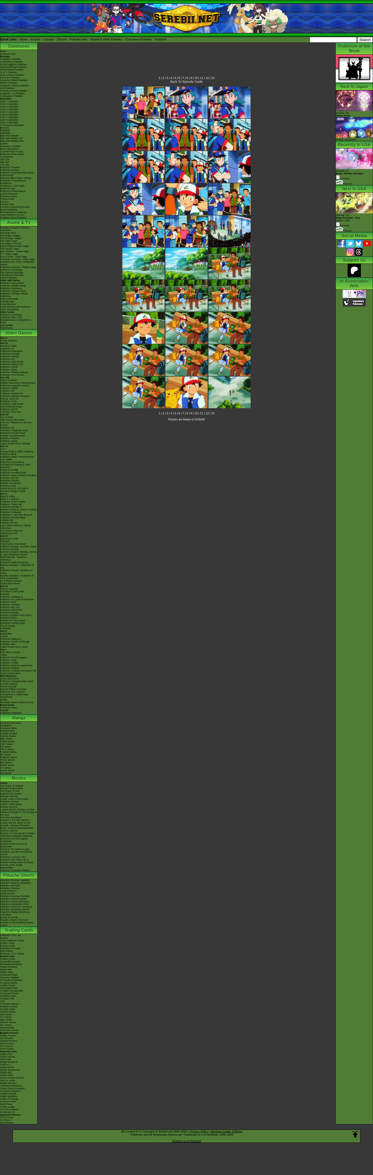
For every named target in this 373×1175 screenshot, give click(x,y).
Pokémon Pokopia (10, 353)
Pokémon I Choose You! (13, 857)
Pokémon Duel (8, 486)
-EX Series (6, 1025)
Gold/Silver (6, 633)
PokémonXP (6, 175)
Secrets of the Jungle (11, 865)
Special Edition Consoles (13, 689)
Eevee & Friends (9, 917)
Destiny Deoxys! (8, 807)
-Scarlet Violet (7, 1009)
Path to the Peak (9, 299)
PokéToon (5, 296)
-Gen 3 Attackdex (9, 106)
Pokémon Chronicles (11, 270)
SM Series (5, 773)
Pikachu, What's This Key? (14, 920)
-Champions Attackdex (12, 125)
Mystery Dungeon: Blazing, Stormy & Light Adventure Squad (18, 553)
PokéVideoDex (8, 304)
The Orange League (11, 238)
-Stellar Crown (7, 985)
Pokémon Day (7, 188)
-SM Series (6, 1014)
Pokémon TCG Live (10, 412)
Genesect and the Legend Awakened (14, 840)
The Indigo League (10, 235)
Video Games (18, 333)
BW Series (6, 762)
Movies (19, 778)
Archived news (8, 54)
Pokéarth (161, 39)
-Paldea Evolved (9, 1006)
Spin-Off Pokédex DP (11, 138)
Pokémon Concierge (11, 314)
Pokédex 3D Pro (9, 522)
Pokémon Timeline (10, 167)
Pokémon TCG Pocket (12, 375)
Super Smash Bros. (10, 673)
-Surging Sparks (8, 982)
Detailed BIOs (7, 731)
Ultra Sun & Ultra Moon (12, 420)
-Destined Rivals (9, 975)
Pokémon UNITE (9, 367)
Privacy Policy (199, 1131)
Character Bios (8, 233)
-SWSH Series (8, 1011)
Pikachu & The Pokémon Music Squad (16, 924)
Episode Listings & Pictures (14, 227)
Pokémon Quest (8, 441)
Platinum (5, 541)
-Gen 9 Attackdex (9, 122)
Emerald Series (8, 752)
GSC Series (6, 744)
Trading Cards (18, 930)
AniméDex (5, 230)
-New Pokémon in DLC (12, 215)
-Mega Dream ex (9, 1062)
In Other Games (8, 684)
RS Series (5, 746)
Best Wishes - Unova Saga (14, 251)
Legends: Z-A (7, 348)
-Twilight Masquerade (11, 990)
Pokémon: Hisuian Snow (13, 291)
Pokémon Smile (8, 401)
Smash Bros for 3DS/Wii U (14, 488)
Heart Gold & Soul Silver (13, 544)
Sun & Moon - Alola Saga (13, 256)
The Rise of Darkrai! (10, 817)
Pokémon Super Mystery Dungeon (18, 475)
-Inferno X (5, 1064)
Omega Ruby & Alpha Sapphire (16, 451)
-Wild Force (6, 1104)
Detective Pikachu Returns (14, 372)
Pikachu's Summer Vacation (15, 880)
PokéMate (5, 628)
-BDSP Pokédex (8, 83)
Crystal (4, 636)
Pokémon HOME (9, 388)
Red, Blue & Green (10, 652)
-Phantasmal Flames (11, 964)
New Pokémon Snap (11, 406)
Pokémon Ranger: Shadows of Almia (16, 571)
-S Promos (6, 1120)
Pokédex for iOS (9, 533)
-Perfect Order (7, 959)
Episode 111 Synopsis (350, 175)
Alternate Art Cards (10, 948)
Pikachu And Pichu (10, 885)
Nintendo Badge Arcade (12, 491)
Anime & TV (19, 222)
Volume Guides (8, 736)
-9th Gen (5, 159)
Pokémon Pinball (9, 662)
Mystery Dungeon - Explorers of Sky (17, 566)
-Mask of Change (9, 1099)
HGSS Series (7, 760)
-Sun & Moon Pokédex (12, 75)
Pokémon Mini (7, 644)
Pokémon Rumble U (11, 507)
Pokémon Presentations (13, 191)
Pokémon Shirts (8, 196)
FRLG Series (7, 749)
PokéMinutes (7, 301)
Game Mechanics (9, 149)
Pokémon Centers (9, 170)
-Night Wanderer (9, 1096)
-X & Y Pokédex (8, 72)
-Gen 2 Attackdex (9, 104)
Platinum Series (8, 757)
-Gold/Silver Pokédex (11, 61)
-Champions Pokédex (11, 96)
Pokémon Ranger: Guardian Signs (18, 546)
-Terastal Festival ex (10, 1085)
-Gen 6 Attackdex (9, 114)
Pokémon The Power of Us (14, 859)
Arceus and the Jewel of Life (15, 822)
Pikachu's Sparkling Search (14, 909)
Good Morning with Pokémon (15, 307)
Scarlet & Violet (8, 346)
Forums (35, 39)
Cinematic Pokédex (10, 146)
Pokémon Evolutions (11, 288)
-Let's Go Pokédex (10, 77)
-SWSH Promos (8, 1041)
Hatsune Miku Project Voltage (15, 178)
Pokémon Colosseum (11, 596)
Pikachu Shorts (18, 875)
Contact (49, 39)
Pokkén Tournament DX (12, 435)
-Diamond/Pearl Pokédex (13, 67)
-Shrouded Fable (9, 988)
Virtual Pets (6, 697)
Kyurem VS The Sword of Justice (17, 833)
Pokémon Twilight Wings (13, 285)
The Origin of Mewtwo (12, 785)
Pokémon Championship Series (17, 172)
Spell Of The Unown (10, 793)
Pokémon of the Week (12, 154)
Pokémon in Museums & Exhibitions (13, 182)
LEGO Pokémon (9, 193)
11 (201, 77)
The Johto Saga (8, 240)
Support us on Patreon (186, 1141)
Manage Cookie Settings (227, 1131)
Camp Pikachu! (8, 891)
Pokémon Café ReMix (12, 361)
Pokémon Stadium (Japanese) (16, 665)
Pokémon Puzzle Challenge (15, 641)
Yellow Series (7, 741)
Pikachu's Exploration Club (14, 904)
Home (23, 39)
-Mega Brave (7, 1067)
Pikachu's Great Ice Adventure (16, 906)
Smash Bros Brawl (10, 583)
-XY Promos (6, 1046)
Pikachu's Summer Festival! (15, 896)
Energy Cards (7, 945)
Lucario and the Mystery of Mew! (17, 809)
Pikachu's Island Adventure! (14, 901)
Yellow (3, 655)
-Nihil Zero (5, 1059)
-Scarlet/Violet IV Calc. (12, 151)
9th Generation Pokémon (13, 212)
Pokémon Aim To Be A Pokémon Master (17, 263)
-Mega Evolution (8, 967)
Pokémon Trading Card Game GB (18, 670)
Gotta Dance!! (7, 893)
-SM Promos (6, 1043)
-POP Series (6, 1048)
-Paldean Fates (8, 996)
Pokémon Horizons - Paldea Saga (18, 267)
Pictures (344, 183)
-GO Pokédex (7, 88)
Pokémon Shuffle (9, 470)
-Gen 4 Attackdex (9, 109)
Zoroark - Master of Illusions (15, 825)
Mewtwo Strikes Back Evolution (16, 862)
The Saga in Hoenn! (10, 243)
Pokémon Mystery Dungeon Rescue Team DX (15, 397)
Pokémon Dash (8, 602)
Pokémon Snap (8, 660)
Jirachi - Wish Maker (11, 804)
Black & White (7, 496)
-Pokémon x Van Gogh (12, 186)
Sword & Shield (8, 380)
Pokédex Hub (78, 39)
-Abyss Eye (6, 1054)
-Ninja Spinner (7, 1056)
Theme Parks (7, 199)
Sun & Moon (6, 417)
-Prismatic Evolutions (11, 980)
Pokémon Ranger (9, 612)
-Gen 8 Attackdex (9, 120)
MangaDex (6, 725)
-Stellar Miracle (8, 1093)
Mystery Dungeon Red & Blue (16, 615)
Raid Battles (6, 951)
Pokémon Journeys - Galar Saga (17, 259)
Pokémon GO (7, 359)
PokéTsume (6, 328)
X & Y (3, 449)
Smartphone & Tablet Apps (14, 694)
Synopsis (342, 225)
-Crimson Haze (8, 1101)
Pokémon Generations (12, 283)
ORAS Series (7, 770)
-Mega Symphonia (10, 1070)
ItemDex (4, 127)
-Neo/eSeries (7, 1027)
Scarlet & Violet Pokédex (106, 39)
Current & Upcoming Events (15, 207)
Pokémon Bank (8, 454)
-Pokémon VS (7, 1112)
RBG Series (6, 738)
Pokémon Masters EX (11, 364)
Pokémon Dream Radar (12, 501)
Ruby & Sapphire (9, 589)
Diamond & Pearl (9, 538)
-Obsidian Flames (9, 1004)
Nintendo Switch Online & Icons (17, 702)
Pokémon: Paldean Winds (14, 293)
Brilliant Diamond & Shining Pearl (17, 383)
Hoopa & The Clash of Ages (15, 849)
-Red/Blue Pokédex (10, 59)
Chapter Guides (8, 733)
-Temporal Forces (9, 993)
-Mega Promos (8, 1035)
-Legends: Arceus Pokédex (14, 85)
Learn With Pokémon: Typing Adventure (15, 526)
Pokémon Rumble (9, 549)
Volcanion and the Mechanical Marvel (16, 853)
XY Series (5, 768)
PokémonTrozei (8, 618)
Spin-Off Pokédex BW (11, 141)
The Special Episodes (11, 272)
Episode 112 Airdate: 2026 (348, 218)
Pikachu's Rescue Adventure (15, 883)
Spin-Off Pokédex (9, 135)
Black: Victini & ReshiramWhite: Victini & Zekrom (17, 829)
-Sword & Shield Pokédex (13, 80)
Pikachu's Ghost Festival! (13, 898)
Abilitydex (5, 133)
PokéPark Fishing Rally (12, 623)
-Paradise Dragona (10, 1091)
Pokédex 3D (6, 520)
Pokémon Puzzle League (13, 657)
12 (207, 77)
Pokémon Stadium (10, 668)
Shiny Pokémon (8, 277)
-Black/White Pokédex (12, 69)
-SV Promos (6, 1038)
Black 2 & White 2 (9, 499)
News (3, 51)
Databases (18, 46)
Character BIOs (8, 728)
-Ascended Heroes (10, 961)
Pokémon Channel (10, 604)
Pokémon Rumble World (13, 472)
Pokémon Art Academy (12, 462)
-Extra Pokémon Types (12, 940)
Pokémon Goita (8, 707)
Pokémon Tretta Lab (11, 504)
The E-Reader (7, 625)
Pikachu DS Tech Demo (12, 620)
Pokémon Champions (11, 351)
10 (196, 77)
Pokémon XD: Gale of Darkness (17, 599)
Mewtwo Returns (9, 796)
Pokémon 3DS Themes (12, 691)
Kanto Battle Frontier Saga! (14, 246)
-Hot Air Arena (7, 1080)
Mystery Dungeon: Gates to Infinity (18, 509)
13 (213, 77)
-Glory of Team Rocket (12, 1078)
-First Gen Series (9, 1030)
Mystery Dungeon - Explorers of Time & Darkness (17, 577)
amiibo (3, 699)
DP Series (5, 754)
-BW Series (6, 1019)
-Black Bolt (6, 969)
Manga (19, 718)
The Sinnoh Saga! (9, 248)
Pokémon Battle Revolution (14, 562)
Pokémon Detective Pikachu (15, 870)
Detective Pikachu (9, 438)
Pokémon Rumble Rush (12, 433)
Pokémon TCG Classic (12, 953)
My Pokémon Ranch (11, 581)
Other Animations (9, 309)
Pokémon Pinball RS (11, 610)
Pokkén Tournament (10, 483)
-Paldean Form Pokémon (13, 217)
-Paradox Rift (7, 998)
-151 (2, 1001)
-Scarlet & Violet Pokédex (13, 91)
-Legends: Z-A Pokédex (12, 93)
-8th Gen (5, 162)
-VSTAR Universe (9, 1109)
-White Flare (6, 972)
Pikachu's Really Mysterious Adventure (15, 913)
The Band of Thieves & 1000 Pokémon (15, 466)
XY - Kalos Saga (9, 254)
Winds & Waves (8, 340)
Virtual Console (8, 686)
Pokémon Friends (9, 356)
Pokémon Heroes (9, 801)
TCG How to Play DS (11, 530)
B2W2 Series (7, 765)
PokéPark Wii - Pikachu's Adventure (13, 558)
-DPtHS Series (8, 1022)
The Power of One (10, 791)
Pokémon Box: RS (10, 607)
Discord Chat (7, 204)
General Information (10, 723)
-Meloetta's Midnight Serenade (16, 836)
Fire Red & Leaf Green (12, 591)
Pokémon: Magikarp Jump (14, 430)
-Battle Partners (8, 1083)
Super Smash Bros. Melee (14, 647)
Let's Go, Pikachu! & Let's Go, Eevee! (16, 423)
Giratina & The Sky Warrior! (14, 820)
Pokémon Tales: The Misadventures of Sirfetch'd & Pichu (15, 320)
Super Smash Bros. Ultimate (15, 443)
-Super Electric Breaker (12, 1088)
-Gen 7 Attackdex (9, 117)
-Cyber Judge (7, 1107)
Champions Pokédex (138, 39)
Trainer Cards (7, 943)
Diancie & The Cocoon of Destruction (13, 845)
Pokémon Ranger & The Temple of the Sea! (18, 813)
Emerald (4, 594)
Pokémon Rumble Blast (12, 517)
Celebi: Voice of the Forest (14, 799)
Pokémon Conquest (10, 512)
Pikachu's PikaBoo (10, 888)
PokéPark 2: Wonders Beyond (16, 515)
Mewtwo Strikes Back (11, 788)
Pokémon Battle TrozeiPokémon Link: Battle (17, 458)
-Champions (6, 157)
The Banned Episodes (12, 275)
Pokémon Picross (9, 478)
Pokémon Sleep (8, 369)
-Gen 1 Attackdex (9, 101)
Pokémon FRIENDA (10, 713)
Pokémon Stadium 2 (11, 639)
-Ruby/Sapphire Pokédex (13, 64)
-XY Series (6, 1017)
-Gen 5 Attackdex (9, 112)
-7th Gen (5, 164)
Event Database (8, 209)
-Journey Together (9, 977)
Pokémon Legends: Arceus (14, 385)
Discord (62, 39)
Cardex (4, 143)
